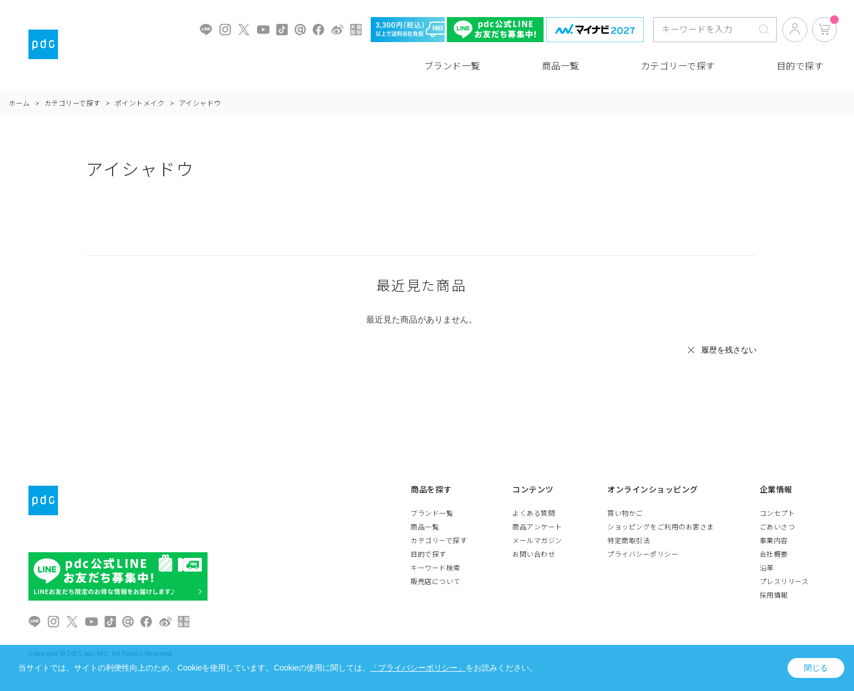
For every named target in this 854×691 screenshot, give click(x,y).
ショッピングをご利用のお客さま (660, 527)
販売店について (436, 582)
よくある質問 (533, 514)
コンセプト (777, 514)
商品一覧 (560, 66)
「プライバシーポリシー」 (418, 667)
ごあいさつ (777, 527)
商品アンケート (537, 527)
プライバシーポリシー (642, 554)
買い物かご (625, 514)
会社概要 (774, 554)
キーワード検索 (436, 568)
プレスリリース (784, 582)
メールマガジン (537, 541)
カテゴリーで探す (678, 66)
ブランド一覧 (452, 66)
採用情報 (774, 595)
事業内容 (774, 541)
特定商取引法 (628, 541)
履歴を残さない (729, 349)
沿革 (767, 568)
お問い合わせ (533, 554)
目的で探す (800, 66)
